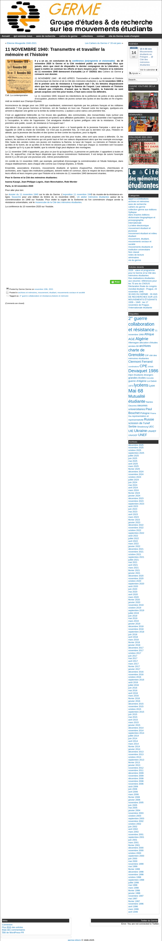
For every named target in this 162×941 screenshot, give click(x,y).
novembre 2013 (135, 754)
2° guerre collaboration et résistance (35, 296)
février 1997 (134, 901)
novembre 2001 (135, 834)
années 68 (133, 346)
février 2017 (134, 666)
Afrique (149, 334)
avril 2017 (133, 661)
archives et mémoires (27, 292)
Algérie (141, 338)
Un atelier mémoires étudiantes (93, 197)
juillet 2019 (133, 613)
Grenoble (150, 378)
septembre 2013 (136, 759)
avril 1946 (133, 912)
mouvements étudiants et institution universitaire (140, 248)
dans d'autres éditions (139, 214)
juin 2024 (132, 482)
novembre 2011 (135, 770)
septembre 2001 (136, 837)
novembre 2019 (135, 605)
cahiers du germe (68, 36)
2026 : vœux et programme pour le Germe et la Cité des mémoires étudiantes (142, 273)
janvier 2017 (134, 669)
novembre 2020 (135, 578)
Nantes (149, 402)
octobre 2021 (134, 554)
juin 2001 (132, 840)
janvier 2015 (134, 725)
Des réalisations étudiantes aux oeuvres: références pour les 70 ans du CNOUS (142, 281)
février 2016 (134, 698)
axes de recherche (45, 36)
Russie (149, 419)
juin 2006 (132, 789)
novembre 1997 (135, 896)
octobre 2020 (134, 581)
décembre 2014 (135, 728)
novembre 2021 (135, 551)
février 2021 (134, 570)
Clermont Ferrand (140, 361)
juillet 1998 (133, 882)
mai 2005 (132, 807)
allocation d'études (148, 342)
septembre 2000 (136, 856)
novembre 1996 (135, 903)
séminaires (133, 257)
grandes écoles (137, 377)
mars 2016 (133, 695)
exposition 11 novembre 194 (77, 194)
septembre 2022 (136, 533)
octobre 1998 (134, 877)
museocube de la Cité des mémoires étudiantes (58, 202)
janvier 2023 (134, 522)
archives (145, 346)
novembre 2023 (135, 501)
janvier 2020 (134, 602)
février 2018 (134, 642)
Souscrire (17, 197)
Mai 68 (135, 390)
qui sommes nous (23, 36)
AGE (131, 339)
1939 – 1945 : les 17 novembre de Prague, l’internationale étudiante (140, 305)
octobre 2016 (134, 677)
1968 (141, 334)
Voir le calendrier (148, 70)
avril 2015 (133, 719)
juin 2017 (132, 656)
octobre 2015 (134, 709)
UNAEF (152, 431)
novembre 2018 (135, 629)
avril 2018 (133, 637)
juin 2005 (132, 805)
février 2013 (134, 762)
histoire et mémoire (60, 296)
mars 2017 (133, 663)
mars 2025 (133, 466)
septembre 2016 (136, 679)
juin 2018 (132, 634)
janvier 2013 (134, 765)
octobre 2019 (134, 607)
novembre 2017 (135, 650)
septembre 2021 (136, 557)
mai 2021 (132, 562)
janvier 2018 (134, 645)
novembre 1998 (135, 874)
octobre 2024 (134, 477)
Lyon (152, 385)
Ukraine (140, 431)
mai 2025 (132, 461)
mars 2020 (133, 597)
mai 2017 (132, 658)
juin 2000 (132, 858)
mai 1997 (132, 898)
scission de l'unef (139, 423)
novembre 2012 (135, 768)
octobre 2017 (134, 653)
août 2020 (133, 586)
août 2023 (133, 506)
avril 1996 (133, 906)
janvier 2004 (134, 810)
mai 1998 (132, 885)
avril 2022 (133, 541)
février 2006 (134, 797)
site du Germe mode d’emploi (124, 36)
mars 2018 (133, 639)
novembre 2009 (135, 775)
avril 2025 (133, 463)
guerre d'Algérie (137, 380)
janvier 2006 (134, 800)
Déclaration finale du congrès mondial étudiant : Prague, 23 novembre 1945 (142, 289)
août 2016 (133, 682)
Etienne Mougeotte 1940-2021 (22, 43)
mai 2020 (132, 591)
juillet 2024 (133, 479)
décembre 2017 (135, 647)
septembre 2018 (136, 631)
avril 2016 (133, 693)
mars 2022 (133, 543)
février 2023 (134, 519)
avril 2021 (133, 565)
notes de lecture (136, 255)
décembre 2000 (135, 847)
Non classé (133, 252)
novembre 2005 (135, 802)
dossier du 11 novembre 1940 (23, 194)
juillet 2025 (133, 455)
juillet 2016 (133, 685)
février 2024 (134, 493)
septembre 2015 (136, 712)
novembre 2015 (135, 706)
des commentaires (13, 930)
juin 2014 (132, 738)
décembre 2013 (135, 751)
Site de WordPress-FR (13, 932)
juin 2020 (132, 589)
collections (87, 36)
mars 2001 (133, 842)
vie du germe (134, 260)
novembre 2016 (135, 674)
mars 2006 (133, 794)
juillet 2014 (133, 735)
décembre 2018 (135, 626)
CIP (147, 355)
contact (101, 36)
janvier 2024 (134, 495)
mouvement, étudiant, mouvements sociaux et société (61, 292)
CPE (143, 366)
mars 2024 (133, 490)
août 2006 (133, 786)
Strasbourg (142, 426)
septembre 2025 (136, 453)
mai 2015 (132, 717)
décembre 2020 (135, 575)
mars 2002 (133, 831)
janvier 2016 (134, 701)
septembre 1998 (136, 880)
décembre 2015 (135, 703)
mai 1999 (132, 866)
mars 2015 (133, 722)
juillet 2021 (133, 559)
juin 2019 (132, 615)
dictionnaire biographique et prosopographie (141, 218)
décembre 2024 (135, 471)
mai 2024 (132, 485)
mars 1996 (133, 909)
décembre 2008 (135, 778)
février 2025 (134, 469)
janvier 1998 (134, 893)
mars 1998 (133, 887)
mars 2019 (133, 621)
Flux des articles (12, 927)
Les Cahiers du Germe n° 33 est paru (103, 43)
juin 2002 (132, 826)
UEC (151, 426)
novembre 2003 (135, 813)
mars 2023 (133, 517)
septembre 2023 (136, 503)
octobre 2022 (134, 530)
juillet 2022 (133, 538)
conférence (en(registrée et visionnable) (93, 61)
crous (150, 366)
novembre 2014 (135, 730)
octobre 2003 (134, 816)
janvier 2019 (134, 623)
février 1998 (134, 890)
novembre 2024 (135, 474)
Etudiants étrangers (143, 375)
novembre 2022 (135, 527)
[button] (134, 73)
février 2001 (134, 845)
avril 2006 (133, 791)
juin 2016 (132, 687)
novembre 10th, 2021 (44, 289)
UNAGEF (133, 435)
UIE (131, 431)
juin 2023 (132, 509)
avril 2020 (133, 594)
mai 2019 (132, 618)
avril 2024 (133, 487)
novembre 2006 (135, 784)
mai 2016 (132, 690)
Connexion (7, 924)
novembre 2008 (135, 781)
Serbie (132, 426)
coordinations (133, 367)
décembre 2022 (135, 525)
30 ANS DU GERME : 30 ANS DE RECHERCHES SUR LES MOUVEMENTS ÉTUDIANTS (142, 297)
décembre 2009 (135, 773)
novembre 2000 (135, 850)
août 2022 (133, 535)
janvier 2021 (134, 573)
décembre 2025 (135, 445)
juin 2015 (132, 714)
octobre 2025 (134, 450)
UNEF (142, 435)
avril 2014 (133, 741)
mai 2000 (132, 861)
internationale (134, 223)
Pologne (145, 413)
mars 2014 (133, 744)
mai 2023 (132, 511)
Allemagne (133, 342)
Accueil (6, 36)
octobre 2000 (134, 853)
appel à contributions (138, 198)
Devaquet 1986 (143, 370)
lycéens (141, 385)
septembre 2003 (136, 818)
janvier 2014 (134, 749)
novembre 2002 (135, 821)
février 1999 (134, 869)
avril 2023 (133, 514)
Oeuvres (132, 405)
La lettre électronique (138, 225)
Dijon (130, 375)
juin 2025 (132, 458)
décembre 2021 (135, 549)
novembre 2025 (135, 447)
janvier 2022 (134, 546)
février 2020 (134, 599)
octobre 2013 (134, 757)
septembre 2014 (136, 733)
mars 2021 (133, 567)
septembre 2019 (136, 610)
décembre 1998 (135, 872)
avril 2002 (133, 829)
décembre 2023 (135, 498)
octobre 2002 (134, 824)
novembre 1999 (135, 864)
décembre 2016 (135, 672)
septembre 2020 (136, 583)
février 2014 (134, 746)
